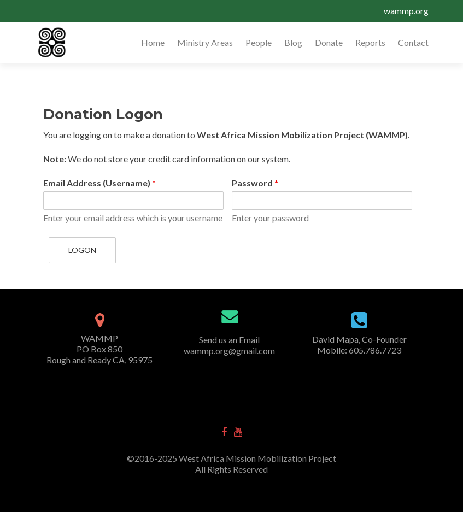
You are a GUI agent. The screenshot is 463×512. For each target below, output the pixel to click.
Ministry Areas (205, 42)
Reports (370, 42)
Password (255, 183)
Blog (293, 42)
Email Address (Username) (99, 183)
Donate (329, 42)
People (258, 42)
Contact (413, 42)
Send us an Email (229, 339)
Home (153, 42)
